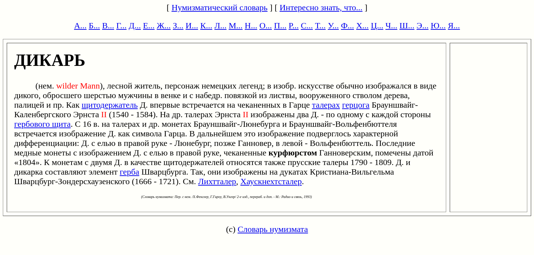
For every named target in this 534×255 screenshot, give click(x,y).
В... (108, 25)
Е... (149, 25)
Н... (251, 25)
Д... (135, 25)
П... (280, 25)
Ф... (347, 25)
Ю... (438, 25)
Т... (320, 25)
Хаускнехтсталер (271, 181)
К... (206, 25)
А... (80, 25)
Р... (294, 25)
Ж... (164, 25)
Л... (220, 25)
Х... (362, 25)
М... (236, 25)
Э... (422, 25)
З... (178, 25)
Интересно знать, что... (321, 7)
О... (265, 25)
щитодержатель (110, 104)
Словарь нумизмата (273, 229)
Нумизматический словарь (219, 7)
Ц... (377, 25)
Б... (94, 25)
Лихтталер (217, 181)
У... (333, 25)
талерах (326, 104)
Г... (121, 25)
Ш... (406, 25)
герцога (356, 104)
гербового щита (42, 124)
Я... (454, 25)
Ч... (391, 25)
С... (307, 25)
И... (192, 25)
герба (129, 171)
